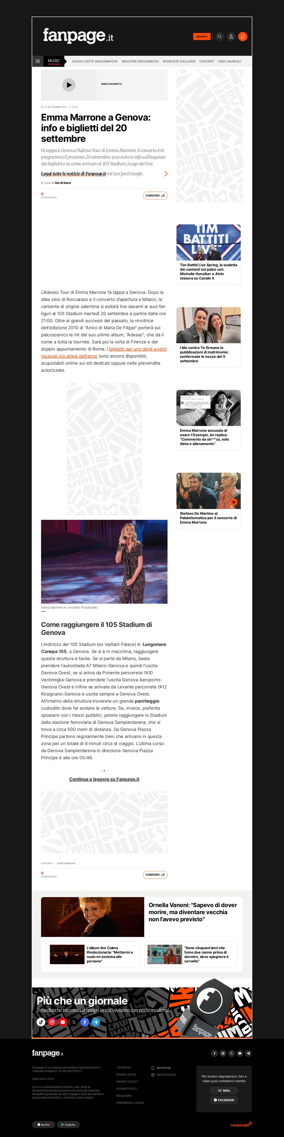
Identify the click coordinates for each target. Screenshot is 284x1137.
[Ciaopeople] (241, 1126)
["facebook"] (91, 1023)
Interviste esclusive (179, 61)
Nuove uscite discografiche (95, 61)
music (54, 60)
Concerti (206, 61)
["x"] (79, 1023)
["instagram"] (54, 1023)
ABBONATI (202, 36)
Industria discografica (140, 61)
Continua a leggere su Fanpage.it (104, 779)
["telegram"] (104, 1023)
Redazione (124, 1095)
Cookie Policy (126, 1088)
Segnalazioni (126, 1074)
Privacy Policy (127, 1081)
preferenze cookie (130, 1102)
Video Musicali (229, 61)
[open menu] (37, 61)
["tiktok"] (42, 1023)
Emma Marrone (66, 863)
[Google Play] (68, 1124)
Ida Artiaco (63, 182)
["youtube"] (66, 1023)
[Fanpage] (47, 1053)
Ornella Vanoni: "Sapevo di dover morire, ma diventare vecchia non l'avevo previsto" (193, 912)
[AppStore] (43, 1124)
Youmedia (123, 1067)
